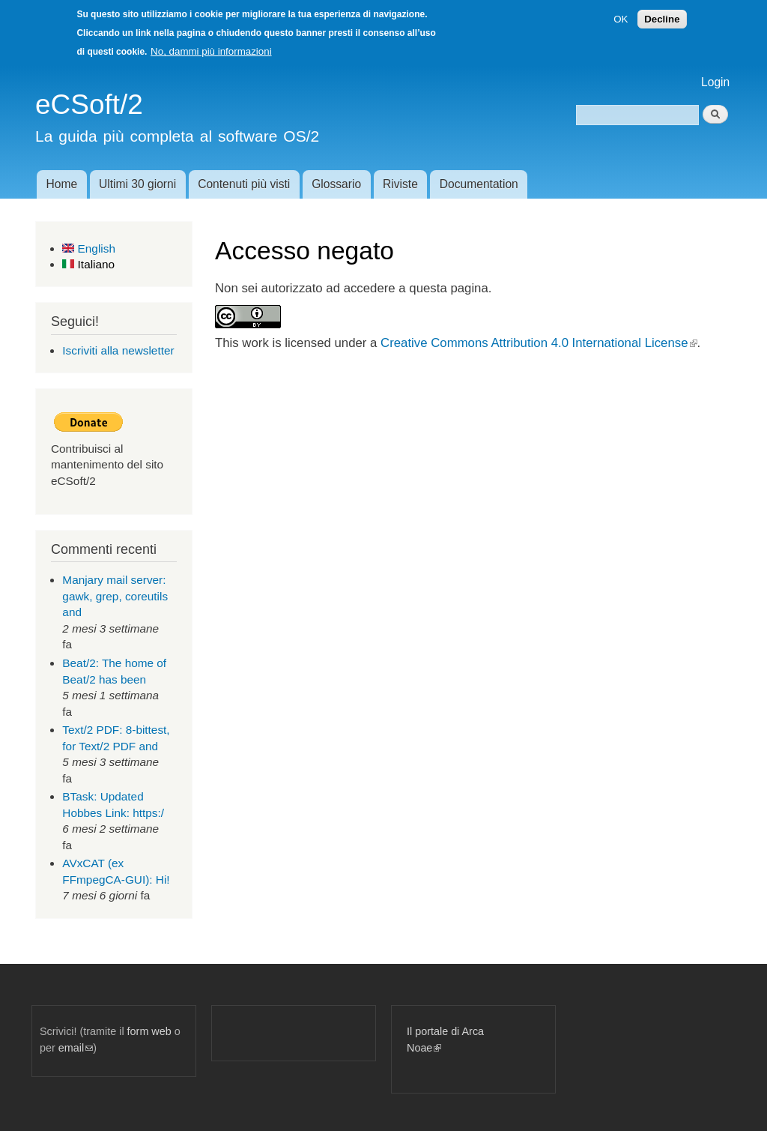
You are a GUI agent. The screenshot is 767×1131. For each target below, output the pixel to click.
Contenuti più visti (244, 184)
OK (620, 19)
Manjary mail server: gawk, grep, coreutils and (115, 595)
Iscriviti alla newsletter (118, 350)
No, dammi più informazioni (211, 51)
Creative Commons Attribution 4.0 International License (539, 343)
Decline (661, 19)
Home (61, 184)
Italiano (88, 264)
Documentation (479, 184)
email (75, 1048)
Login (715, 82)
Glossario (336, 184)
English (88, 248)
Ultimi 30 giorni (137, 184)
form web (149, 1031)
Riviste (400, 184)
